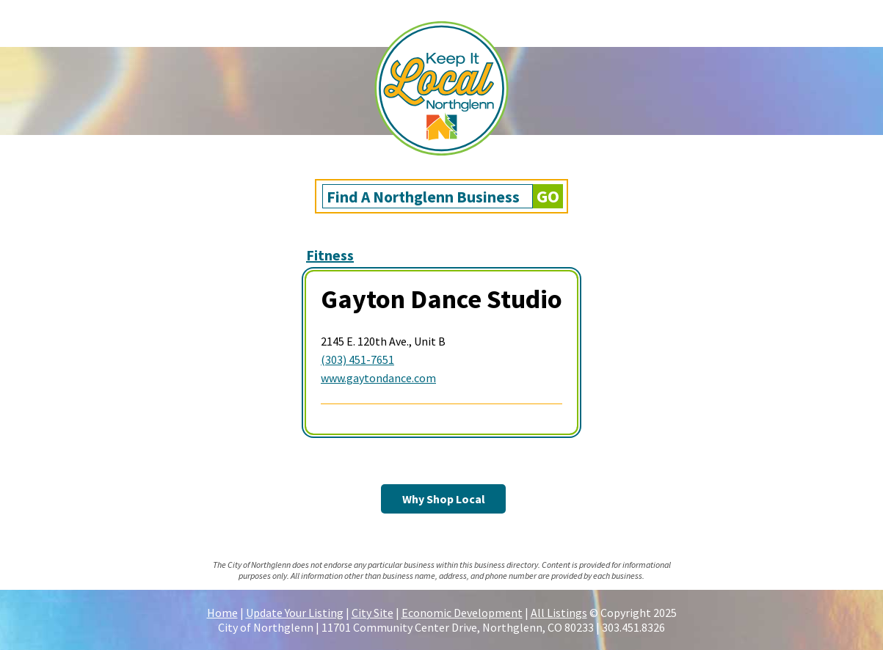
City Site (372, 612)
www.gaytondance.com (378, 377)
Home (222, 612)
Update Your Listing (295, 612)
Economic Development (462, 612)
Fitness (330, 255)
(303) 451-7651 (357, 359)
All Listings (559, 612)
